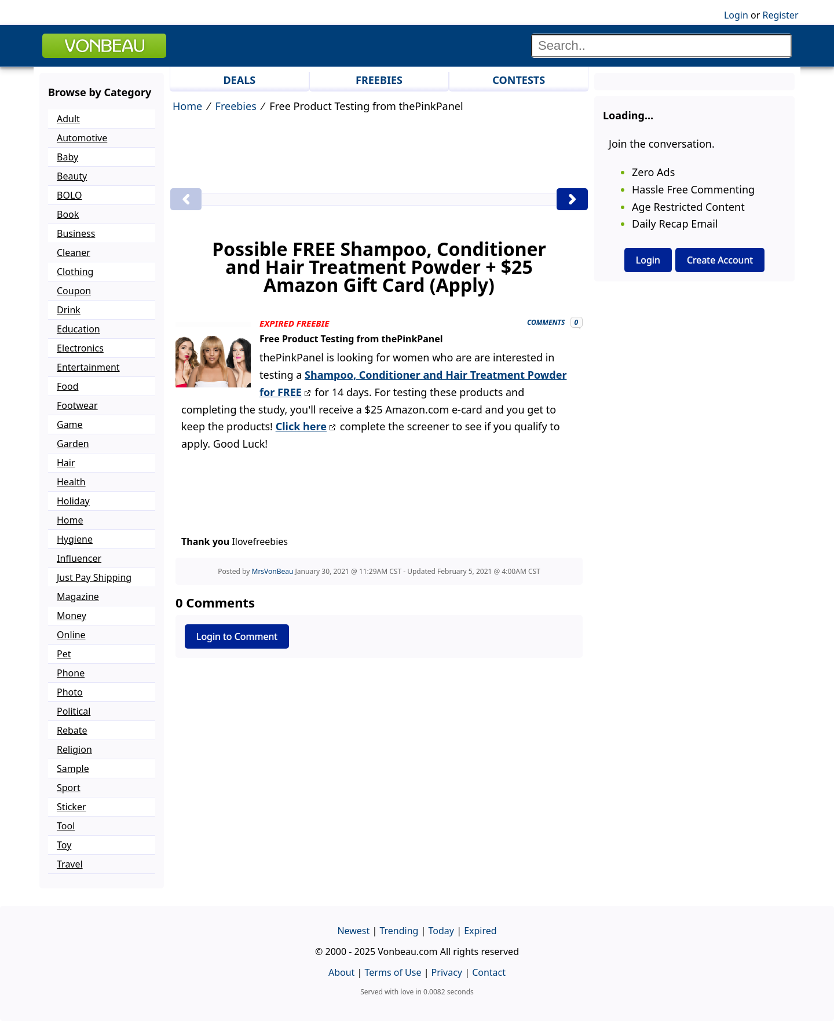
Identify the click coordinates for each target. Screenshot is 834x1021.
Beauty (72, 176)
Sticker (71, 806)
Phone (71, 673)
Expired (480, 930)
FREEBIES (379, 80)
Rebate (72, 730)
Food (68, 386)
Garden (73, 443)
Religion (74, 749)
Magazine (78, 596)
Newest (353, 930)
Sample (73, 768)
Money (71, 615)
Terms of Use (393, 972)
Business (76, 233)
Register (780, 15)
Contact (489, 972)
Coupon (74, 290)
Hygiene (75, 539)
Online (71, 634)
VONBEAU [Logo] (104, 45)
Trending (398, 930)
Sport (69, 787)
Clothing (75, 271)
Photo (70, 692)
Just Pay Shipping (94, 577)
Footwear (77, 405)
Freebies (236, 106)
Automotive (82, 137)
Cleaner (73, 252)
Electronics (80, 348)
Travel (70, 864)
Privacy (446, 972)
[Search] (661, 45)
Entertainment (88, 367)
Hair (66, 462)
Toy (64, 845)
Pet (64, 653)
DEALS (239, 80)
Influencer (79, 558)
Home (187, 106)
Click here (301, 426)
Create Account (720, 260)
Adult (68, 118)
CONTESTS (518, 80)
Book (68, 214)
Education (78, 329)
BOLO (69, 195)
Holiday (73, 501)
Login (736, 15)
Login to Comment (236, 636)
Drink (69, 309)
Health (71, 481)
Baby (67, 157)
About (341, 972)
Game (70, 424)
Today (441, 930)
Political (73, 711)
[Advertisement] (379, 153)
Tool (66, 825)
